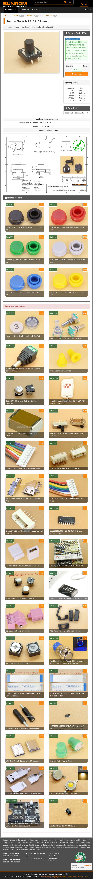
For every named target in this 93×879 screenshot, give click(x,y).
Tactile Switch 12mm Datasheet (76, 113)
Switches (33, 16)
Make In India (45, 843)
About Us (24, 10)
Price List (51, 856)
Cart (84, 4)
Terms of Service (83, 877)
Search (68, 2)
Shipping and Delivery (59, 877)
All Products (17, 16)
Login (88, 10)
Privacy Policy (71, 877)
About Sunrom (53, 853)
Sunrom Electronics (11, 853)
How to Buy (52, 858)
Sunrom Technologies (12, 859)
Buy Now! (76, 74)
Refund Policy (46, 877)
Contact (36, 10)
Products (10, 10)
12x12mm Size (49, 16)
